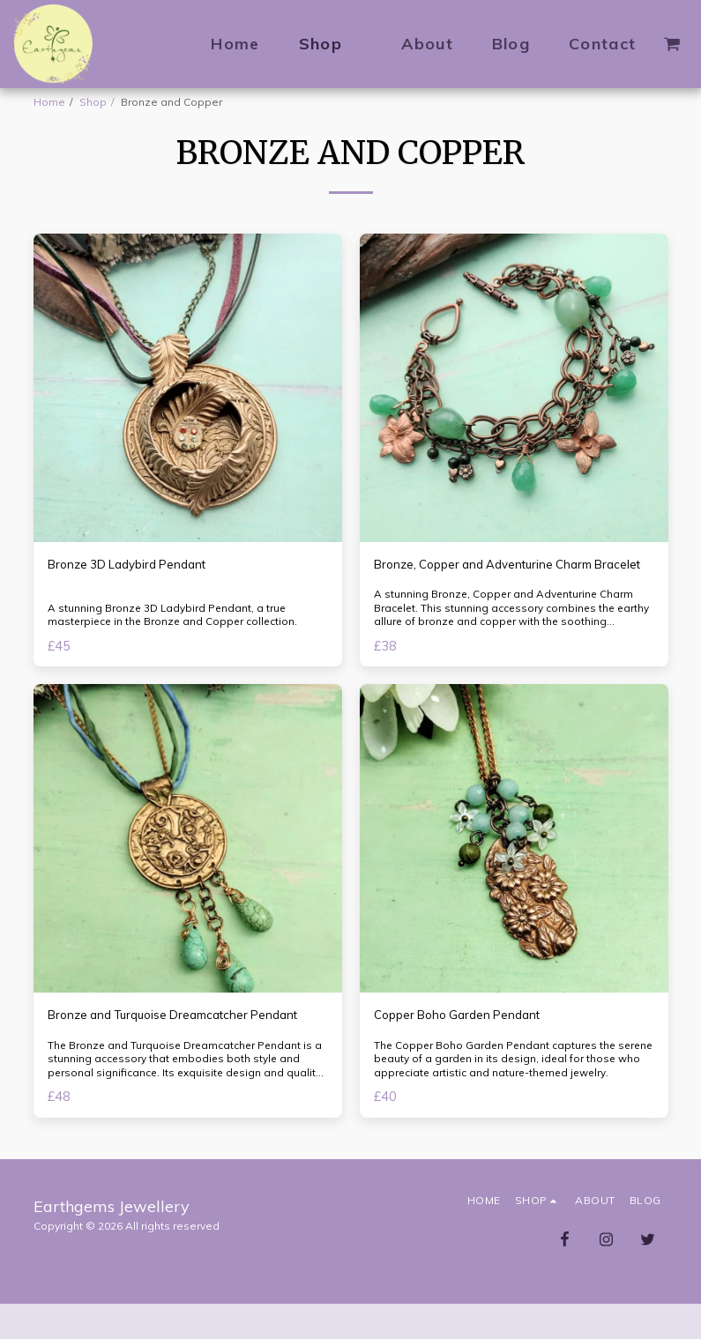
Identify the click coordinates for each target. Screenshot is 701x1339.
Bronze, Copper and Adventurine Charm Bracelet (495, 575)
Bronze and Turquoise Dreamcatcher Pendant (160, 1047)
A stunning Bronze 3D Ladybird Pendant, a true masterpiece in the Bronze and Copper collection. (175, 633)
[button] (672, 44)
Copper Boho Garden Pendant (467, 1037)
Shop (93, 101)
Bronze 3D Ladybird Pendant (137, 565)
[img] (188, 388)
